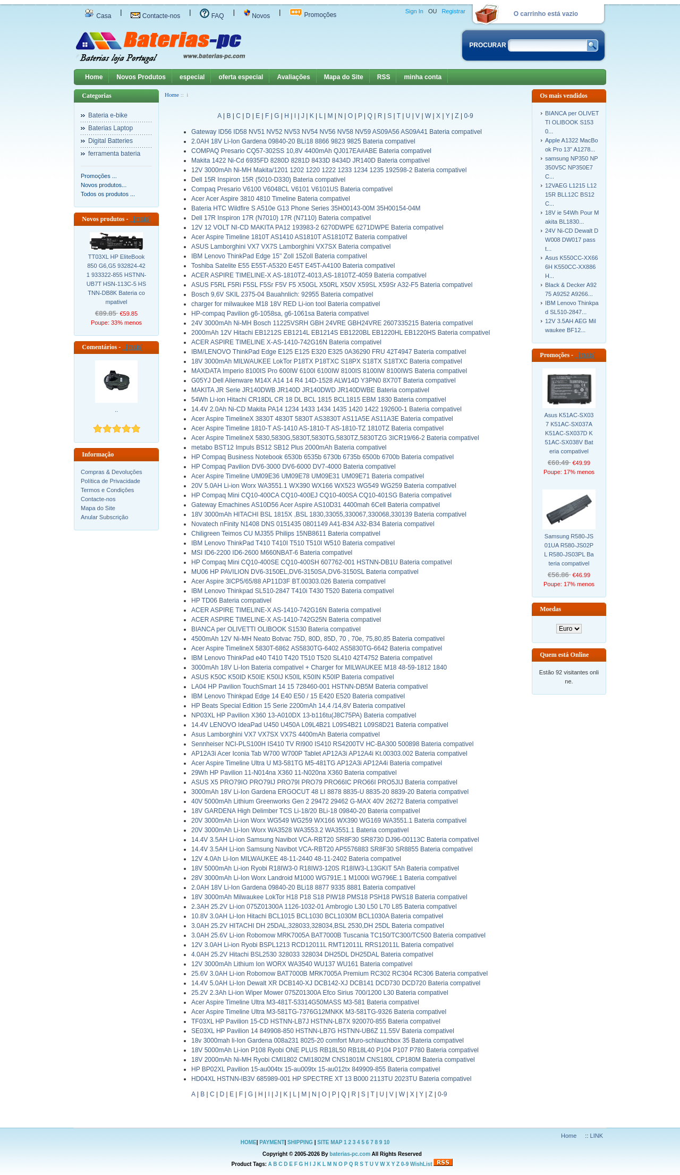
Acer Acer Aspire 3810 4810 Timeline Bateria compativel (270, 198)
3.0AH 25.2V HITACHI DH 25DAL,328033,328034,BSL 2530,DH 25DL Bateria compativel (317, 925)
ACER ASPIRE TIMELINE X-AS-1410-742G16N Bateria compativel (286, 342)
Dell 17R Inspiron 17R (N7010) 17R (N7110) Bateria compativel (281, 218)
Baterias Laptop (110, 128)
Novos (257, 16)
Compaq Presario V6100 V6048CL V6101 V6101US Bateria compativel (292, 189)
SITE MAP (329, 1142)
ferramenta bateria (114, 153)
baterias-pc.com (349, 1154)
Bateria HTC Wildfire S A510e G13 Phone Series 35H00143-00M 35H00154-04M (306, 208)
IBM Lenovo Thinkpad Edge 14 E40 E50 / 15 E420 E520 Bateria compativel (298, 696)
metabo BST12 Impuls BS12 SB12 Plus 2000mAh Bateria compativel (289, 447)
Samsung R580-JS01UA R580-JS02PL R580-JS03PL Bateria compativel (568, 550)
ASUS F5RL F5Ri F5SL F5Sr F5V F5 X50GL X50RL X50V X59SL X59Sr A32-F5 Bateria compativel (331, 285)
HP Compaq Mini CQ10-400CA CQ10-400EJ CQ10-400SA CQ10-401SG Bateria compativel (321, 495)
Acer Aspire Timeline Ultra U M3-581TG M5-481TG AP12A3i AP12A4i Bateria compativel (316, 763)
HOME (249, 1142)
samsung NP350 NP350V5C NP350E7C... (571, 167)
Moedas (550, 609)
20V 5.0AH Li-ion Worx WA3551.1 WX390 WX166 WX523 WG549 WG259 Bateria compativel (323, 485)
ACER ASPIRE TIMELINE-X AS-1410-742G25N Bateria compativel (286, 619)
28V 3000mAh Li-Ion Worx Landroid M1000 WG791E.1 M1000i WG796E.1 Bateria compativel (323, 878)
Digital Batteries (110, 141)
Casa (97, 16)
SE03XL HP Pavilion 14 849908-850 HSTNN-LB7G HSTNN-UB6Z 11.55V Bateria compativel (322, 1031)
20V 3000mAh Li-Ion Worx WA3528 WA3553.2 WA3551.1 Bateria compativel (300, 830)
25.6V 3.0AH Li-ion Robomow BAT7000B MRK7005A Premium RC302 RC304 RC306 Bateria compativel (339, 973)
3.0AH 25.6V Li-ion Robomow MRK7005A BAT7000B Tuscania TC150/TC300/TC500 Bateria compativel (338, 935)
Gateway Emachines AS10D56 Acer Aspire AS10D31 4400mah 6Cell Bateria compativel (315, 505)
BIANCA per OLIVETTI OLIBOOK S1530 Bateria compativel (276, 629)
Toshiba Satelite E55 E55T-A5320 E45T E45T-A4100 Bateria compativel (293, 265)
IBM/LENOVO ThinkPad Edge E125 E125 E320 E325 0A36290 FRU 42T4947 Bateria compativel (328, 352)
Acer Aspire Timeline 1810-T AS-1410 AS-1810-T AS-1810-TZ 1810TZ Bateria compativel (317, 428)
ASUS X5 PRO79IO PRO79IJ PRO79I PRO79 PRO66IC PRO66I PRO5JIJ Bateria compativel (324, 782)
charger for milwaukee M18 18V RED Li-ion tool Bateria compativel (285, 304)
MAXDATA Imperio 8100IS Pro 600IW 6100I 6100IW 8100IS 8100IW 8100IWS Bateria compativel (329, 371)
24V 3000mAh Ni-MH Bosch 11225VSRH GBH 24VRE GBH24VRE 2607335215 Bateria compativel (332, 323)
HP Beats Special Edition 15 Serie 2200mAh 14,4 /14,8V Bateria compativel (298, 705)
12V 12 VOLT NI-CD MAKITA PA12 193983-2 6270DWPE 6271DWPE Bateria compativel (317, 227)
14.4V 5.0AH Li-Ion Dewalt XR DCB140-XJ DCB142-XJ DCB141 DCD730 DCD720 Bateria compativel (335, 983)
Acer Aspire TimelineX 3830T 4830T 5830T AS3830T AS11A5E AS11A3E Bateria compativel (322, 418)
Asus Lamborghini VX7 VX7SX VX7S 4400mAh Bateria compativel (285, 734)
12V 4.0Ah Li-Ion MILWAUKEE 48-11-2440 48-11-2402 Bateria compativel (296, 859)
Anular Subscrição (104, 517)
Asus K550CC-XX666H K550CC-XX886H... (571, 267)
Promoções (313, 15)
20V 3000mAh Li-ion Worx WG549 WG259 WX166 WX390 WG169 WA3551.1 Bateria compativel (328, 820)
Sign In (414, 11)
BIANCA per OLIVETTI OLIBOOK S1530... (572, 122)
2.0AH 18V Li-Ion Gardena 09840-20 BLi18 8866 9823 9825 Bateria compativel (303, 141)
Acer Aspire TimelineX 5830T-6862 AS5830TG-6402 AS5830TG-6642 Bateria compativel (316, 648)
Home (94, 77)
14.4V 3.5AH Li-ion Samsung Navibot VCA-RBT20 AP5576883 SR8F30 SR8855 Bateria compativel (332, 849)
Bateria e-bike (108, 115)
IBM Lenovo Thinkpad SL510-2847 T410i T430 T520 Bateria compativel (292, 591)
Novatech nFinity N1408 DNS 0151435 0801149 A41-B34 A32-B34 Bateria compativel (313, 524)
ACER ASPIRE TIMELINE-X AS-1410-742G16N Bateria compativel (286, 610)
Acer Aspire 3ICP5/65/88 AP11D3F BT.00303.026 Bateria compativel (288, 581)
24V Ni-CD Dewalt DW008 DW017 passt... (571, 239)
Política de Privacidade (110, 481)
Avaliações (293, 77)
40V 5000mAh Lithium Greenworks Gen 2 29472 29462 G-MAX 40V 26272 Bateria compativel (324, 801)
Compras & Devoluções (111, 472)
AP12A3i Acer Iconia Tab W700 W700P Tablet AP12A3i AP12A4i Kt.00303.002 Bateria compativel (329, 753)
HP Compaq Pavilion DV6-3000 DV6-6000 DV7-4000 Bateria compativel (293, 466)
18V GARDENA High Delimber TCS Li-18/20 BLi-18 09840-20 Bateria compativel (305, 811)
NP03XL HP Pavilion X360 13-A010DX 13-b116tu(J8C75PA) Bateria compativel (303, 715)
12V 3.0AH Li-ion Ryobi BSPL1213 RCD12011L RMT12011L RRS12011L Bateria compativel (322, 945)
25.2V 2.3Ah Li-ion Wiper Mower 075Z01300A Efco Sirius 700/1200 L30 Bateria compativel (319, 992)
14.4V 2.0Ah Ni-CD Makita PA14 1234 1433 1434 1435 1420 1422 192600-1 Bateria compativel (326, 409)
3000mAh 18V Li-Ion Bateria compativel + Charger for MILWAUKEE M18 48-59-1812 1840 (319, 667)
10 (386, 1142)
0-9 (468, 116)
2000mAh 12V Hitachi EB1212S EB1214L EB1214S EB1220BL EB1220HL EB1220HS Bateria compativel (340, 332)
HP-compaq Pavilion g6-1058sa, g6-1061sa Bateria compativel (280, 313)
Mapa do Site (343, 77)
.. (116, 410)
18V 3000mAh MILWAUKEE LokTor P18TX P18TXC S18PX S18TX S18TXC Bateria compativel (326, 361)
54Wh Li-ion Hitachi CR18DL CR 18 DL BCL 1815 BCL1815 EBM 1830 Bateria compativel (318, 399)
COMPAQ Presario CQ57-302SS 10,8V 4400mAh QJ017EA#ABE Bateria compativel (311, 151)
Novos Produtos (141, 77)
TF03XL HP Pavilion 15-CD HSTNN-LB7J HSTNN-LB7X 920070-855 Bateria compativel (315, 1021)
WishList (421, 1164)
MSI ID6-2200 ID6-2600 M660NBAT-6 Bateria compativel (271, 552)
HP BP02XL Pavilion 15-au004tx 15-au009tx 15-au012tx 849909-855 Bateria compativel (315, 1069)
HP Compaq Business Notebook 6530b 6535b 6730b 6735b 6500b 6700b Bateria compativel (322, 457)
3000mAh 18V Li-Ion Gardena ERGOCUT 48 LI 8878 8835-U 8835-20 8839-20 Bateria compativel (330, 792)
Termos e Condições (107, 490)
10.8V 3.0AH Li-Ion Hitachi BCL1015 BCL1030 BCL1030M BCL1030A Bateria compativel (317, 916)
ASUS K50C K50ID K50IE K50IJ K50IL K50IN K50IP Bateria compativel (292, 677)
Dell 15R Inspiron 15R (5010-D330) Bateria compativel (268, 179)
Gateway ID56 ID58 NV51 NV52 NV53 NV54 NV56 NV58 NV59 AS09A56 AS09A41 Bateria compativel (336, 132)
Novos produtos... (103, 185)
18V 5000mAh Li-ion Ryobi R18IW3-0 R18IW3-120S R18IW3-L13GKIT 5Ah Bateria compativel (325, 868)
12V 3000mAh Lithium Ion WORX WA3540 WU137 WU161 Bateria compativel (301, 964)
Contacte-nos (155, 16)
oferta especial (240, 77)
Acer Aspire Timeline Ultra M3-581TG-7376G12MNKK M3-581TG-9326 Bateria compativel (318, 1012)
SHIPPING (300, 1142)
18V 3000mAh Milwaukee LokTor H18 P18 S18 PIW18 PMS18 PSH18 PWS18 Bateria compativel (329, 897)
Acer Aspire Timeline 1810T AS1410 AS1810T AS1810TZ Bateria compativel (299, 237)
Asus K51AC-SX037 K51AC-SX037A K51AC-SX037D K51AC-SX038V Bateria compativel (569, 433)
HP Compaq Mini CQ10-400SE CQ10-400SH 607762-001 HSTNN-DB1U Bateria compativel (321, 562)
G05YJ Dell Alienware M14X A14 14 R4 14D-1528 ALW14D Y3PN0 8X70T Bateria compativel (323, 380)
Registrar (453, 11)
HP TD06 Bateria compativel (231, 600)
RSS (383, 77)
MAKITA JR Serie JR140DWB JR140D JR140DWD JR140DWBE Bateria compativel (310, 390)
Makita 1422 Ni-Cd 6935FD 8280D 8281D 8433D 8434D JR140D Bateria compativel (310, 160)
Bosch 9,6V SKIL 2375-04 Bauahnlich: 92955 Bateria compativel (282, 294)
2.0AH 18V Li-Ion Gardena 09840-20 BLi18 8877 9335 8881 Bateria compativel (303, 887)
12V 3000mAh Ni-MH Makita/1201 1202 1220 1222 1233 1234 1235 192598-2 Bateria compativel (328, 170)
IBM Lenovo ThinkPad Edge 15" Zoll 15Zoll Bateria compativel (279, 256)
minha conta (422, 77)
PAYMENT (271, 1142)
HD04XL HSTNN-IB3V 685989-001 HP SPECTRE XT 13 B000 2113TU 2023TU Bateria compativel (331, 1079)
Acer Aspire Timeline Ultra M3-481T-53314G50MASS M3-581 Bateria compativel (305, 1002)
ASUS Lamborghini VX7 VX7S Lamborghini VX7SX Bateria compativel (291, 246)
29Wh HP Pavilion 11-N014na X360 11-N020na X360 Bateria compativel (294, 772)
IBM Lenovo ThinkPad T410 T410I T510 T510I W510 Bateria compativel (293, 543)
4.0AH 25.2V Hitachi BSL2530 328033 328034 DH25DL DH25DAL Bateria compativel (312, 954)
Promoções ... (99, 176)
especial (192, 77)
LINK (596, 1135)
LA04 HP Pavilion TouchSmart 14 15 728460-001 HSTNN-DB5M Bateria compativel (309, 686)
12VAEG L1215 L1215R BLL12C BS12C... (571, 194)
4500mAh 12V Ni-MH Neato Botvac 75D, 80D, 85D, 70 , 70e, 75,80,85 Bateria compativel (318, 639)
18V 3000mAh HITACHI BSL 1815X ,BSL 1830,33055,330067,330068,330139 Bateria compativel (328, 514)
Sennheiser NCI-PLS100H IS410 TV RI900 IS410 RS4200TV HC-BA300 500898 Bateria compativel (332, 744)
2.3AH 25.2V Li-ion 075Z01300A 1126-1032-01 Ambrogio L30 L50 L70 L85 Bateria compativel (324, 906)
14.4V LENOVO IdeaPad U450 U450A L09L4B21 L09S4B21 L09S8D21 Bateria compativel (319, 725)
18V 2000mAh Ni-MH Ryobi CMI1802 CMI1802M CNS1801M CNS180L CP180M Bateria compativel (333, 1059)
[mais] (140, 219)
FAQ (212, 16)
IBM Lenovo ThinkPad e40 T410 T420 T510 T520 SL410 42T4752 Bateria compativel (311, 658)
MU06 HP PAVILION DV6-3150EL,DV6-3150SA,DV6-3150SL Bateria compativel (305, 572)
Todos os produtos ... (108, 194)
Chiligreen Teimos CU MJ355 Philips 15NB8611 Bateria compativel (285, 533)
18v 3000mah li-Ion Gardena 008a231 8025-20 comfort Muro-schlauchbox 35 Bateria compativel (327, 1040)
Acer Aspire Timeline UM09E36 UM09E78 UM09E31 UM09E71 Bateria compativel (307, 476)
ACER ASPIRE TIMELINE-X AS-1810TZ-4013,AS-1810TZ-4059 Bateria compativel (309, 275)
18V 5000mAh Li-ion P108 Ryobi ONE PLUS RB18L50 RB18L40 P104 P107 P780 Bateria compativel (335, 1050)
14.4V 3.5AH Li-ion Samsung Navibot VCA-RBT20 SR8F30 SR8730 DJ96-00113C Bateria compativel (335, 839)
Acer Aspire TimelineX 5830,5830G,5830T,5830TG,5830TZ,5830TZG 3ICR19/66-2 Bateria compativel (335, 438)
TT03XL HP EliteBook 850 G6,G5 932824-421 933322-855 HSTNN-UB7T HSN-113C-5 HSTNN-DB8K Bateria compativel (117, 279)
